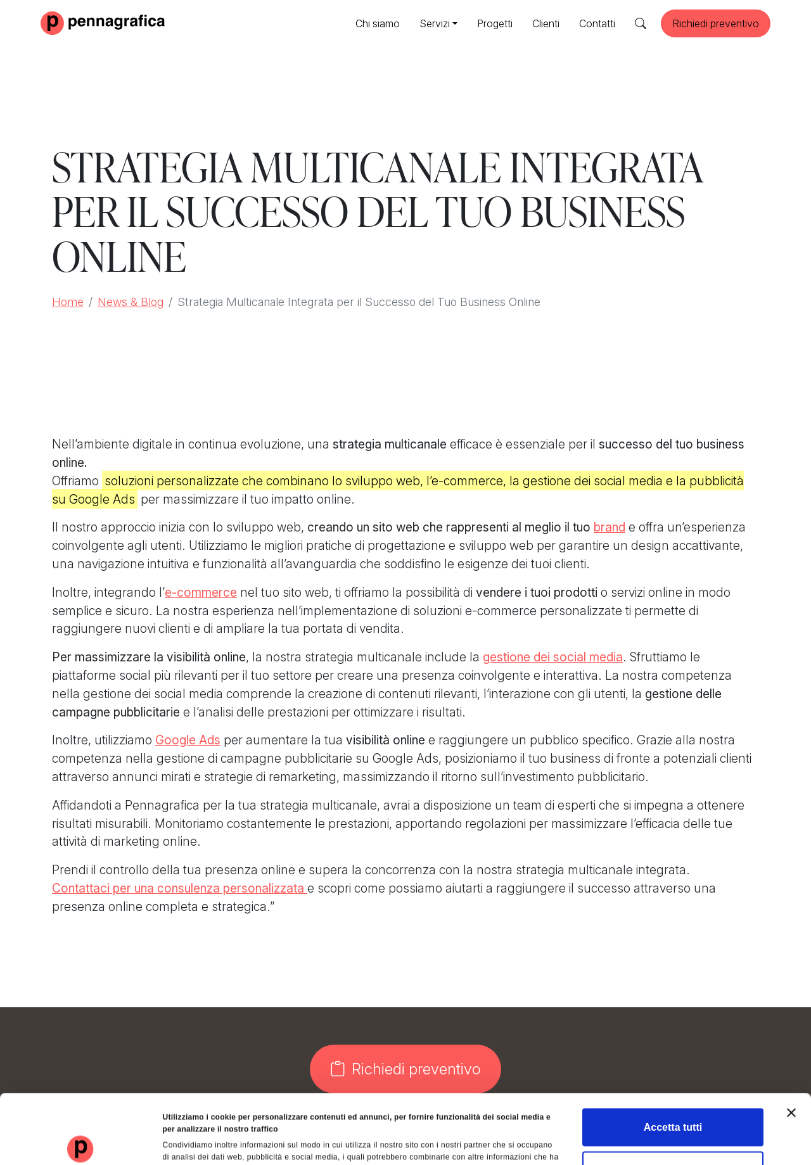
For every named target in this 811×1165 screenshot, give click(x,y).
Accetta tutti (673, 1057)
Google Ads (187, 740)
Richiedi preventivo (715, 23)
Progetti (495, 23)
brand (609, 527)
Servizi (434, 23)
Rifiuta (673, 1100)
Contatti (597, 23)
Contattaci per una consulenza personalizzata (179, 888)
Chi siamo (377, 23)
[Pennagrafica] (103, 22)
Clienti (545, 23)
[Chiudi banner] (791, 1043)
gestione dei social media (553, 657)
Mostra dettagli (592, 1142)
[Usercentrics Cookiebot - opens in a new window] (82, 1142)
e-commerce (201, 592)
